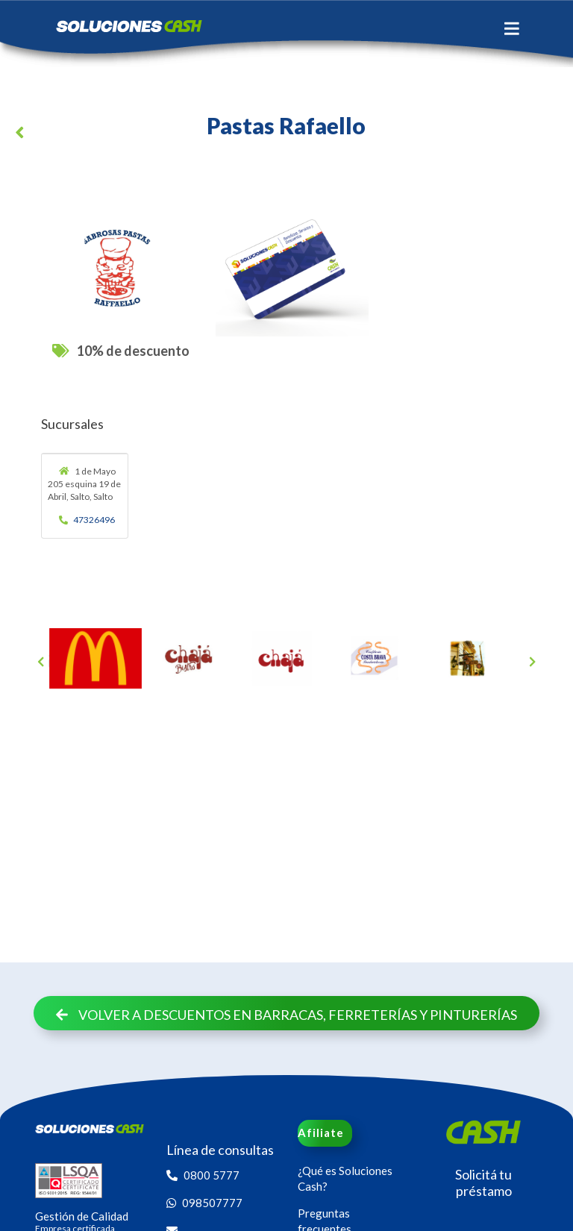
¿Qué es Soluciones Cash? (345, 1178)
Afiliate (321, 1132)
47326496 (87, 519)
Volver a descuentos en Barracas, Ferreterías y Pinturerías (287, 1014)
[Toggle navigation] (511, 28)
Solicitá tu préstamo (483, 1182)
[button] (22, 135)
